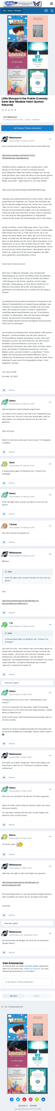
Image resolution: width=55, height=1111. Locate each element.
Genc (12, 462)
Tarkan (13, 524)
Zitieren (11, 390)
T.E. (11, 623)
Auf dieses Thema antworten (27, 128)
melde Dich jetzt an (32, 969)
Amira (12, 400)
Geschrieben (22, 141)
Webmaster (12, 117)
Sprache (23, 1105)
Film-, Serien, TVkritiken (30, 120)
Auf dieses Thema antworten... (19, 982)
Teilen (13, 996)
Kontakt (33, 1105)
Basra (12, 835)
